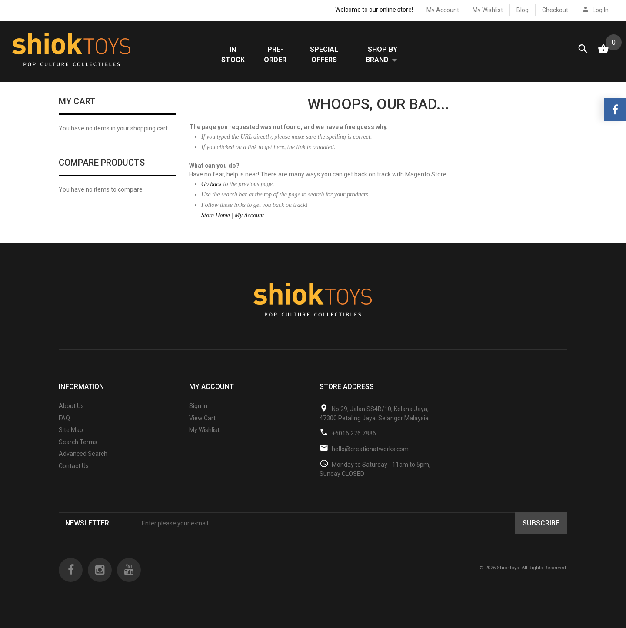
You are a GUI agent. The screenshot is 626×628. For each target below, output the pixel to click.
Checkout (555, 10)
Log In (601, 10)
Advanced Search (83, 462)
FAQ (64, 426)
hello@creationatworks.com (370, 457)
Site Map (71, 438)
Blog (522, 10)
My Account (442, 10)
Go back (211, 193)
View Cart (202, 426)
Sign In (198, 415)
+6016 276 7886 (354, 442)
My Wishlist (488, 10)
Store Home (215, 224)
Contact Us (74, 475)
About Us (71, 415)
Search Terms (78, 451)
